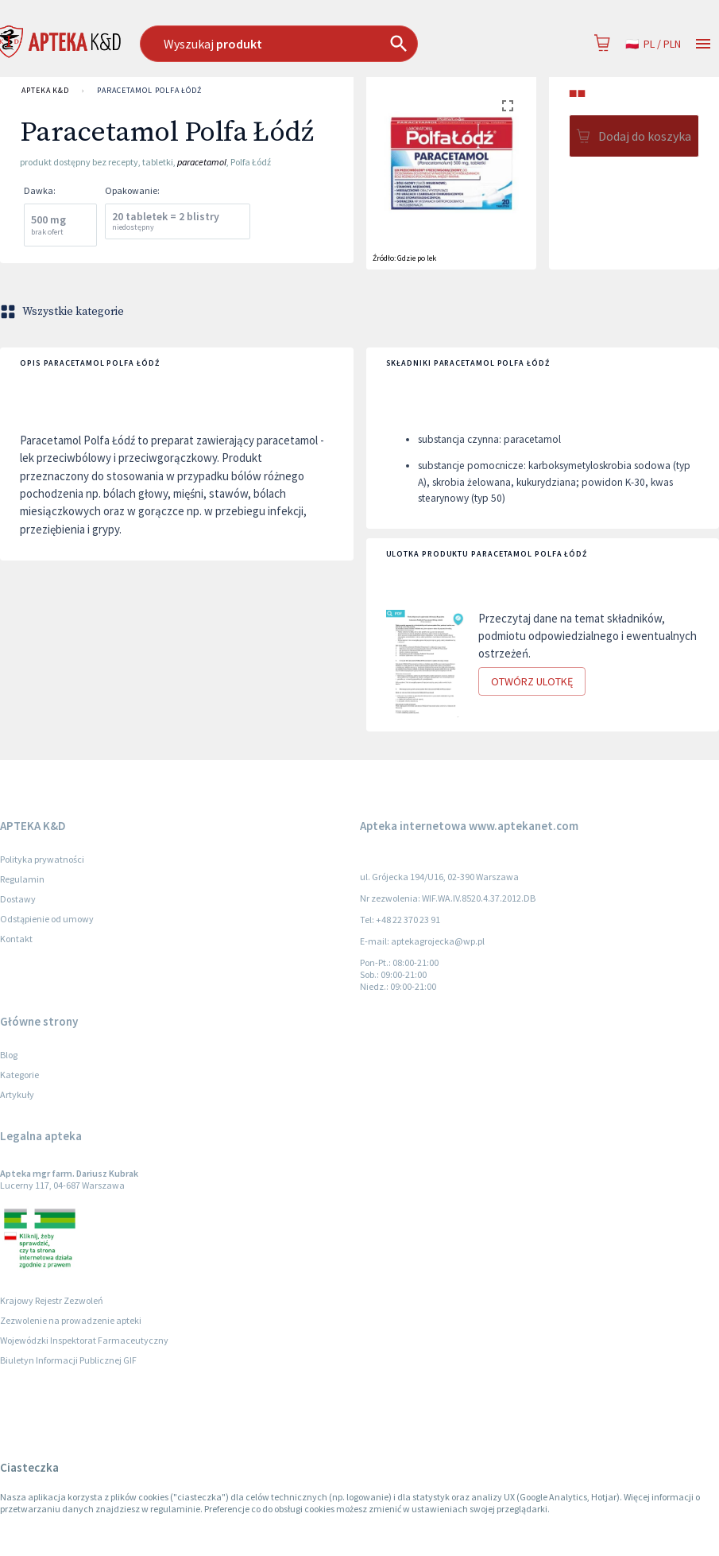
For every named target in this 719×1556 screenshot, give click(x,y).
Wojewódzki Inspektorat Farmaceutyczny (84, 1340)
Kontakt (16, 939)
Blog (8, 1055)
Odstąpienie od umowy (47, 919)
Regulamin (22, 879)
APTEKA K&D (45, 90)
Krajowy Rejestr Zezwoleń (51, 1300)
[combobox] (307, 43)
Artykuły (17, 1094)
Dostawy (18, 899)
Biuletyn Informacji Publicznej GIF (68, 1360)
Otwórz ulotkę (532, 682)
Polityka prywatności (42, 859)
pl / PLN (653, 44)
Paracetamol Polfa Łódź (149, 90)
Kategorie (19, 1075)
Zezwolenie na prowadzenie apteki (70, 1320)
